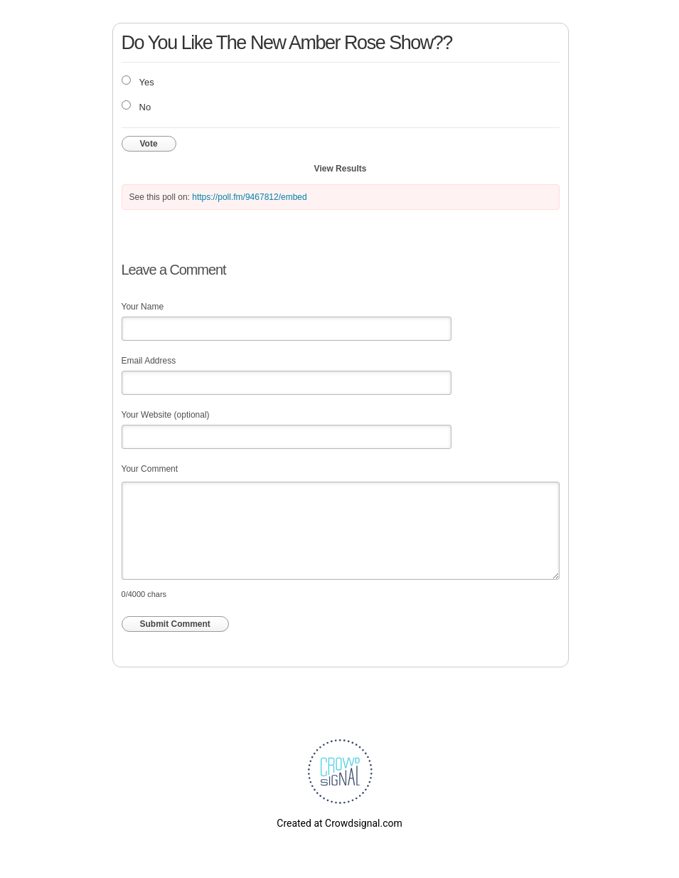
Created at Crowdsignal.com (339, 823)
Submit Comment (175, 624)
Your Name (143, 307)
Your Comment (150, 469)
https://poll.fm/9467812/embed (249, 197)
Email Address (149, 361)
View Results (340, 169)
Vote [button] (149, 144)
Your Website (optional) (166, 415)
